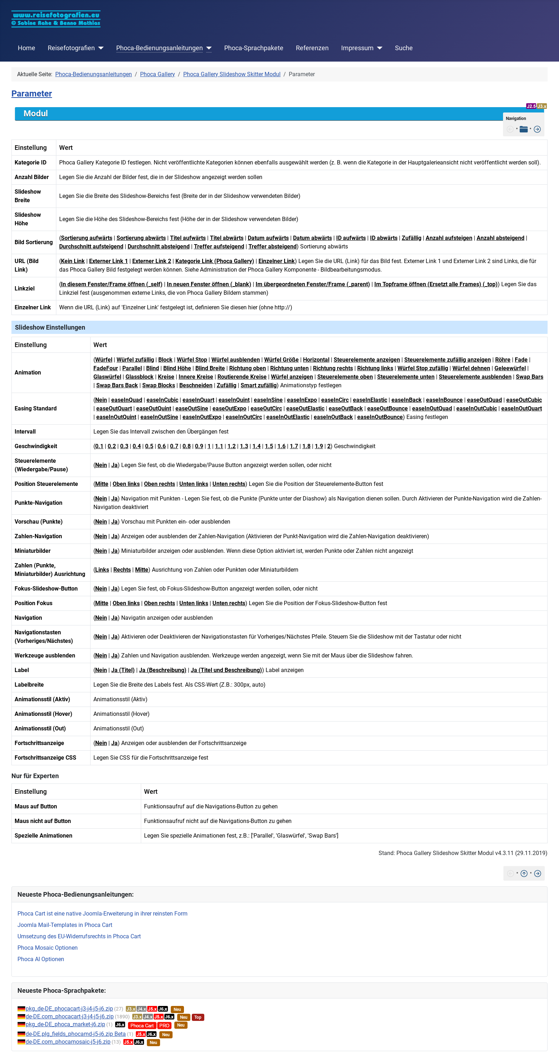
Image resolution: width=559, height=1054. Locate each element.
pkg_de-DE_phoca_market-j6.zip (65, 1024)
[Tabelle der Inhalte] (523, 128)
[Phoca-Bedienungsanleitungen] (207, 48)
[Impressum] (378, 48)
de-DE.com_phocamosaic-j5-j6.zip (68, 1041)
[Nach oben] (524, 873)
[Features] (537, 128)
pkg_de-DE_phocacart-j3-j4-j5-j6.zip (69, 1008)
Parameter (31, 94)
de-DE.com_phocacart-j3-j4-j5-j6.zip (70, 1016)
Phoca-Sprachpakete (253, 48)
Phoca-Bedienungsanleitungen (159, 48)
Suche (404, 48)
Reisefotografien (71, 48)
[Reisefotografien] (99, 48)
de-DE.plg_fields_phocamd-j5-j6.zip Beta (76, 1034)
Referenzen (312, 48)
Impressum (357, 48)
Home (26, 48)
